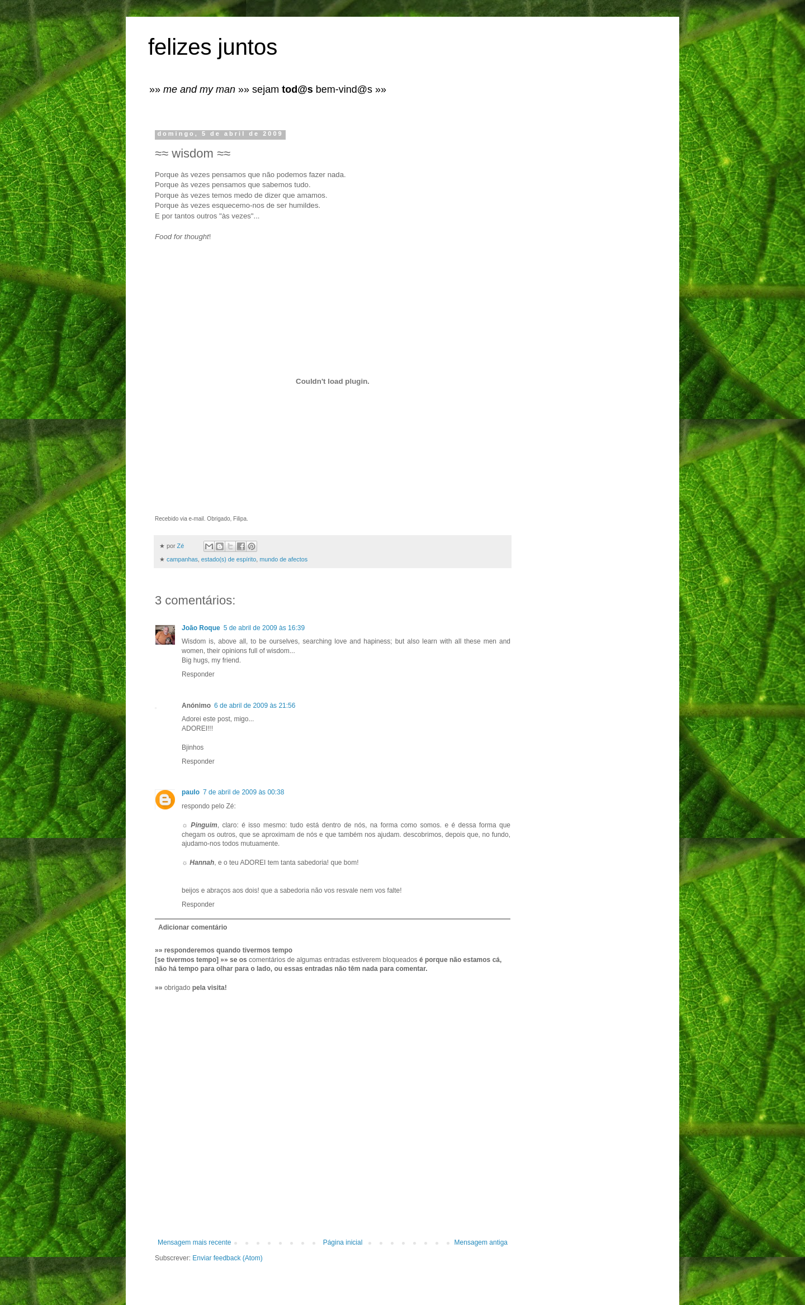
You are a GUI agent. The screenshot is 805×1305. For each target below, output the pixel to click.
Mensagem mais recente (194, 1242)
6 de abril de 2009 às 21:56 (254, 705)
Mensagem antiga (481, 1242)
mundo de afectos (283, 559)
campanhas (182, 559)
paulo (191, 792)
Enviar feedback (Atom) (227, 1258)
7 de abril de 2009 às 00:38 (243, 792)
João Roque (201, 628)
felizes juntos (212, 47)
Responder (198, 674)
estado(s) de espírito (228, 559)
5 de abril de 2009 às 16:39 (264, 628)
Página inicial (343, 1242)
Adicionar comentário (192, 927)
